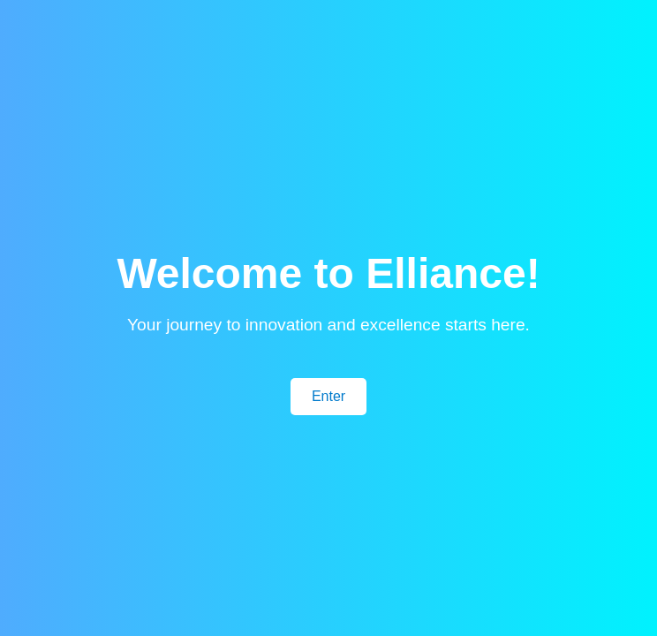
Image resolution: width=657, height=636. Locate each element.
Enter (328, 396)
